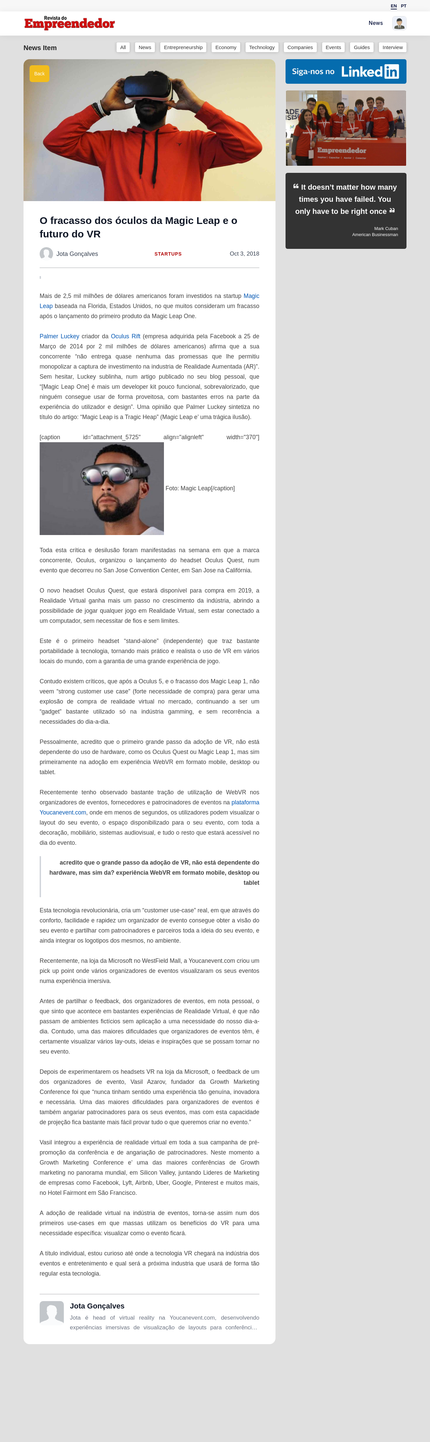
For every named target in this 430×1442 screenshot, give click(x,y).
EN (394, 5)
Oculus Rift (125, 336)
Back (39, 73)
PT (403, 5)
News (376, 24)
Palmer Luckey (59, 336)
